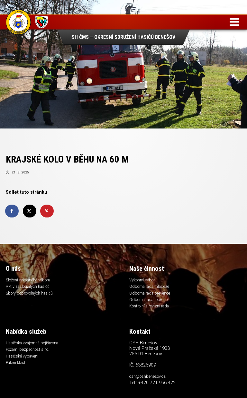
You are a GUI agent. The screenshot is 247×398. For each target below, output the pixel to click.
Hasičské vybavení (23, 360)
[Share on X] (29, 211)
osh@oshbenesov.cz (149, 380)
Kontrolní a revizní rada (151, 309)
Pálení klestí (17, 367)
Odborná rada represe (150, 302)
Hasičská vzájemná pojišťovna (35, 346)
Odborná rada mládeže (151, 287)
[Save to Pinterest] (47, 211)
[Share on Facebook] (12, 211)
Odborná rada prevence (152, 294)
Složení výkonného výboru (30, 280)
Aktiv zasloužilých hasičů (30, 287)
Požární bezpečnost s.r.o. (29, 353)
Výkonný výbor (143, 280)
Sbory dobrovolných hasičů (32, 294)
